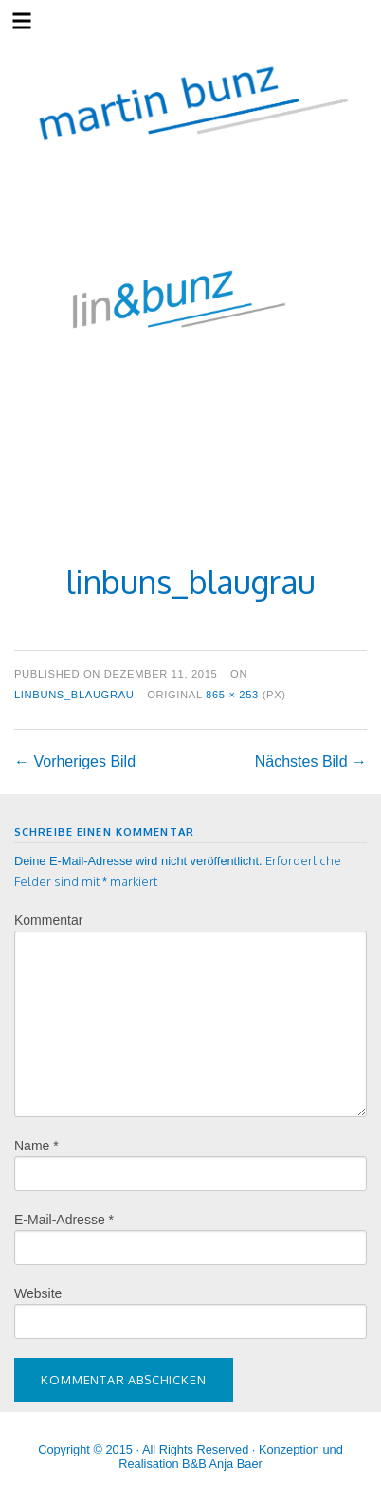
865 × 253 (232, 694)
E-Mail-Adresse (64, 1219)
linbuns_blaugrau (74, 694)
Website (38, 1293)
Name (36, 1145)
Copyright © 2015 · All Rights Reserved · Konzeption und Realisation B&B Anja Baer (190, 1456)
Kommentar (48, 920)
